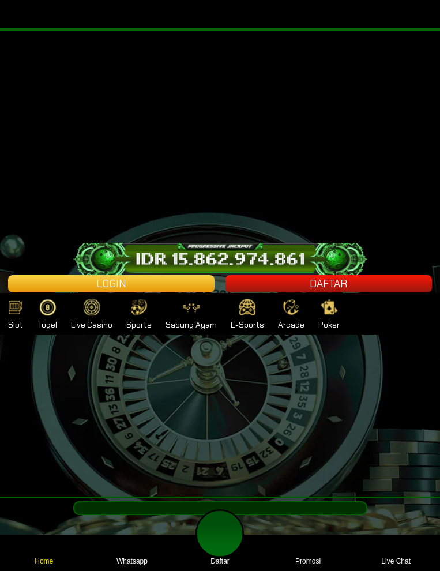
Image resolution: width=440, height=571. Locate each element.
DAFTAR (328, 284)
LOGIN (111, 284)
